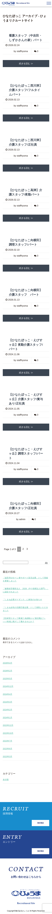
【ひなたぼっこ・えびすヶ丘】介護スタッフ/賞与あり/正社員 (26, 399)
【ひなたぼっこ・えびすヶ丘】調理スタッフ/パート (26, 454)
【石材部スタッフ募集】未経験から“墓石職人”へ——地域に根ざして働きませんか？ (24, 619)
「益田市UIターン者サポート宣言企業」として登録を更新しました (25, 579)
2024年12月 (8, 686)
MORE (40, 822)
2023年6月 (7, 748)
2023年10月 (8, 733)
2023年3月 (7, 756)
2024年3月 (7, 702)
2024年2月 (7, 710)
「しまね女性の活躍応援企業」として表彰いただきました (25, 609)
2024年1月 (7, 717)
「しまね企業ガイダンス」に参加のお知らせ (22, 599)
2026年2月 (7, 671)
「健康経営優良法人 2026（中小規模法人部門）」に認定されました (26, 590)
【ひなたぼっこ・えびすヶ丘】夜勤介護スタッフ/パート (26, 345)
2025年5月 (7, 678)
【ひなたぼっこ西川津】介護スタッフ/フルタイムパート (25, 90)
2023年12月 (8, 725)
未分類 (6, 779)
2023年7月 (7, 741)
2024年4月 (7, 694)
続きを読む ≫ (26, 63)
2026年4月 (7, 663)
